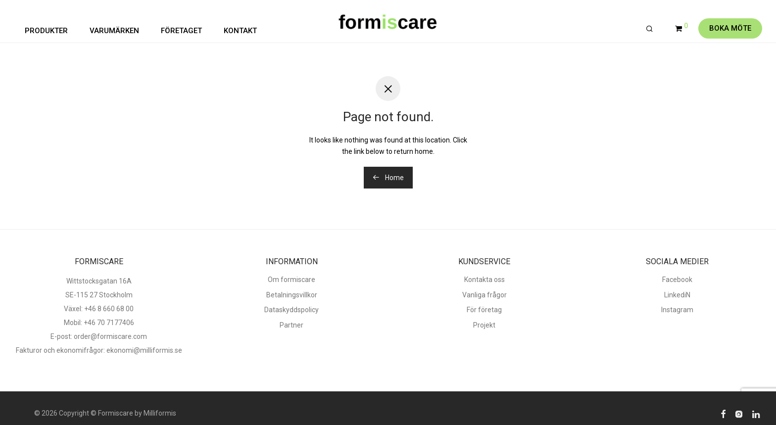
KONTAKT (240, 30)
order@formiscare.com (109, 336)
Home (388, 178)
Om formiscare (291, 279)
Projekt (484, 325)
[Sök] (649, 29)
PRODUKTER (46, 30)
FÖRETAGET (181, 30)
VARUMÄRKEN (114, 30)
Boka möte (730, 28)
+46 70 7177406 (109, 323)
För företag (484, 310)
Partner (291, 325)
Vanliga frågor (484, 295)
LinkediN (677, 295)
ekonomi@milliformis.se (144, 350)
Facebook (677, 279)
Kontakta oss (484, 279)
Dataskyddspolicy (291, 310)
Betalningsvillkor (291, 295)
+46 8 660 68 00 (109, 309)
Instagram (677, 310)
